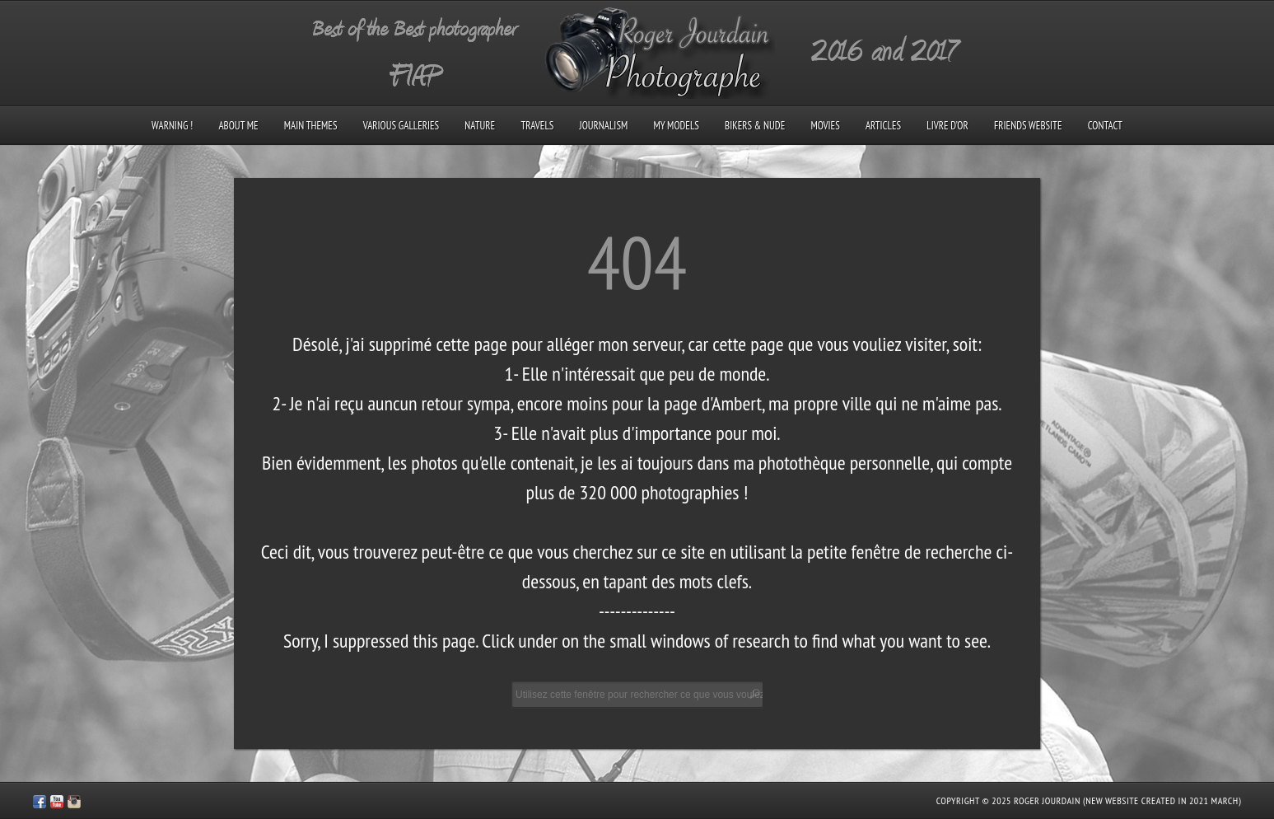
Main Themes (311, 126)
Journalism (604, 126)
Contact (1105, 126)
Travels (536, 126)
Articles (883, 126)
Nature (479, 126)
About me (238, 126)
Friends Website (1028, 126)
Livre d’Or (947, 126)
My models (675, 126)
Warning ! (172, 126)
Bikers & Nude (755, 126)
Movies (824, 126)
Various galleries (401, 126)
